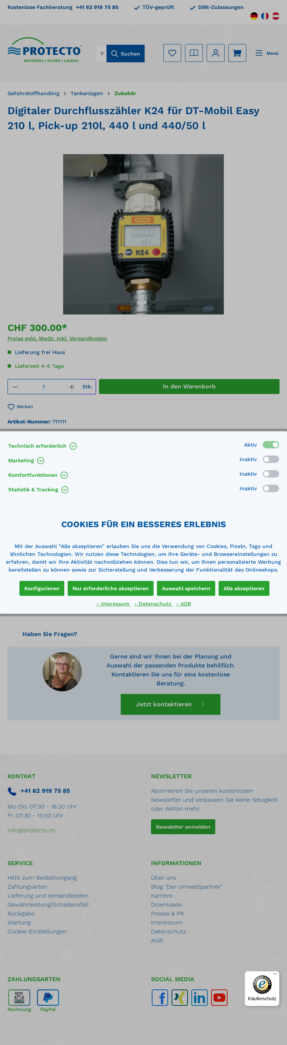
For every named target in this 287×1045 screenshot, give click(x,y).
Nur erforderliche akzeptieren (110, 588)
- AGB (183, 604)
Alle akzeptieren (244, 588)
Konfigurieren (41, 588)
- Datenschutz (153, 604)
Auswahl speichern (186, 588)
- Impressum (113, 604)
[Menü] (275, 975)
